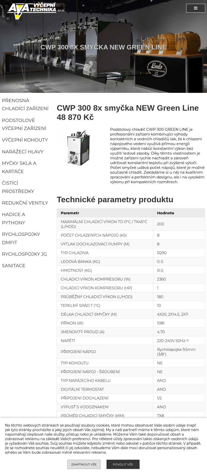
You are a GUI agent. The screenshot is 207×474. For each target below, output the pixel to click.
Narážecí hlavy (23, 152)
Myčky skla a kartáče (19, 167)
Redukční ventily (25, 203)
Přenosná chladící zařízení (25, 105)
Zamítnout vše (83, 464)
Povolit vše (123, 464)
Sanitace (14, 265)
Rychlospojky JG (24, 254)
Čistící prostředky (18, 187)
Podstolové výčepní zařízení (24, 124)
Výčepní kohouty (25, 140)
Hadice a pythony (13, 219)
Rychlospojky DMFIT (21, 238)
